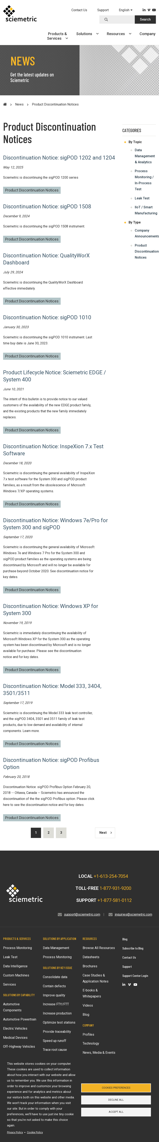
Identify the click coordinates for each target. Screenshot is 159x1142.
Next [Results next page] (105, 833)
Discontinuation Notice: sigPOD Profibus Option (51, 763)
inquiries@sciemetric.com (133, 914)
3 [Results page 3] (61, 833)
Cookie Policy (35, 1132)
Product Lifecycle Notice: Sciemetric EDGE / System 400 (54, 376)
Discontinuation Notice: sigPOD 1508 (47, 206)
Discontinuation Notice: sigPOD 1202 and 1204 (59, 158)
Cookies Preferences (116, 1086)
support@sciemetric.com (82, 914)
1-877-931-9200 (115, 888)
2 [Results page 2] (48, 833)
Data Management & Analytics (145, 156)
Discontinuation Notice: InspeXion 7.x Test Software (53, 450)
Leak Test (142, 198)
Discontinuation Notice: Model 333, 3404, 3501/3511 (52, 689)
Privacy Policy (15, 1132)
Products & (57, 36)
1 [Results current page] (36, 833)
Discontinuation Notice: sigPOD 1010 (47, 317)
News (19, 104)
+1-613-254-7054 (111, 876)
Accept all (116, 1113)
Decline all (116, 1099)
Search (145, 19)
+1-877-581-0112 (115, 900)
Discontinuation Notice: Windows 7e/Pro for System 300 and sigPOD (55, 523)
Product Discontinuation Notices (32, 190)
